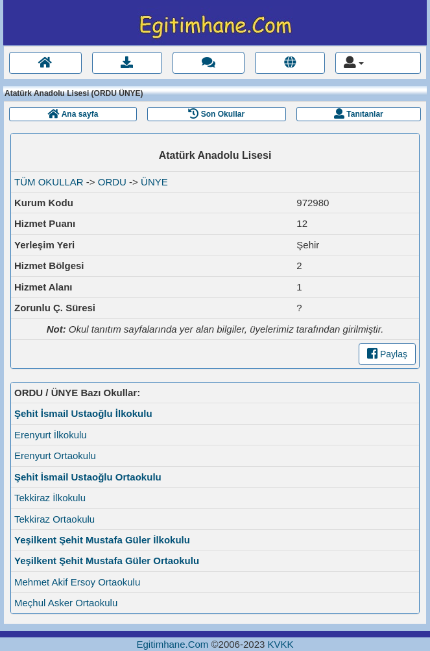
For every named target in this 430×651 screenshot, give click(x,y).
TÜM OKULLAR (49, 181)
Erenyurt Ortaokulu (55, 455)
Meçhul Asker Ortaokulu (65, 602)
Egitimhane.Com (172, 644)
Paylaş (387, 354)
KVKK (280, 644)
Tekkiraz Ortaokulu (54, 519)
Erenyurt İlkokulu (50, 434)
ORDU (112, 181)
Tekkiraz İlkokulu (50, 497)
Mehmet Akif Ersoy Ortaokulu (77, 581)
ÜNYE (154, 181)
